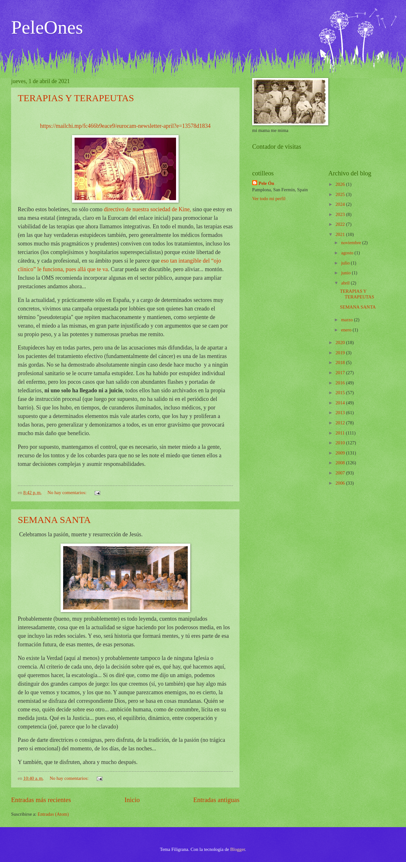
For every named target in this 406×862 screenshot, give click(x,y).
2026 (341, 184)
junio (346, 272)
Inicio (132, 799)
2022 (341, 224)
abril (346, 282)
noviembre (351, 242)
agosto (347, 252)
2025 (341, 194)
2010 (341, 442)
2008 (341, 462)
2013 (341, 412)
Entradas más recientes (41, 799)
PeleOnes (47, 27)
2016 (341, 382)
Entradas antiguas (216, 799)
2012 (341, 422)
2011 (341, 432)
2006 (341, 483)
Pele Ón (266, 183)
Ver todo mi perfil (268, 198)
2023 (341, 214)
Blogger (237, 849)
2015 (341, 392)
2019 (341, 352)
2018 (341, 362)
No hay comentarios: (68, 492)
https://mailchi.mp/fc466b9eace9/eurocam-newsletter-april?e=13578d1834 (125, 126)
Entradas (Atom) (53, 814)
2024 (341, 204)
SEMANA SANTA (54, 519)
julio (346, 262)
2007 (341, 472)
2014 (341, 402)
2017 (341, 372)
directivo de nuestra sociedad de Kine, (147, 209)
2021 (341, 234)
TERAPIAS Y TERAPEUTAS (76, 98)
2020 (341, 342)
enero (346, 329)
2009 (341, 452)
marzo (347, 319)
